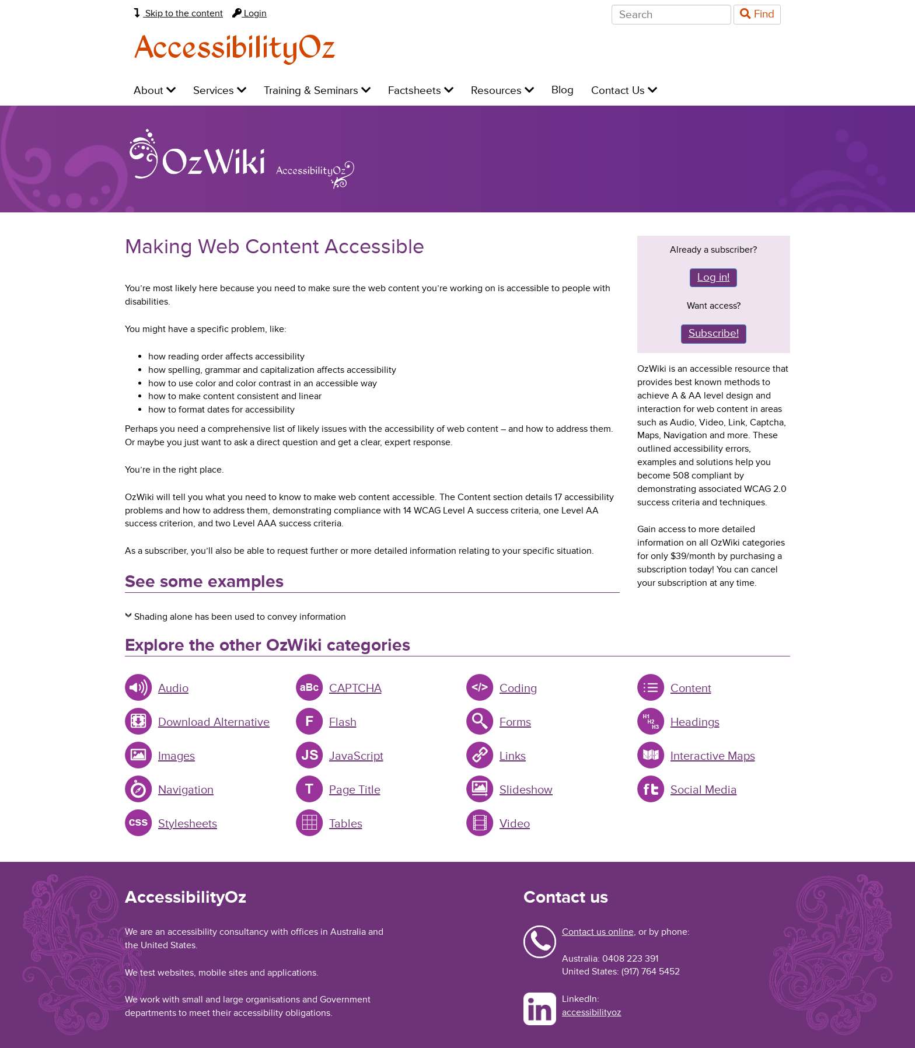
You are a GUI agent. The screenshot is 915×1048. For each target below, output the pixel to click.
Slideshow (526, 790)
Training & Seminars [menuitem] (317, 90)
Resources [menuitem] (502, 90)
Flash (343, 722)
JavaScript (356, 756)
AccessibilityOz (235, 49)
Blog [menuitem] (562, 90)
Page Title (354, 790)
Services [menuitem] (219, 90)
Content (690, 689)
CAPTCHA (355, 689)
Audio (173, 689)
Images (176, 756)
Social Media (703, 790)
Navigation (186, 790)
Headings (695, 722)
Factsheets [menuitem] (420, 90)
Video (515, 824)
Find (757, 14)
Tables (345, 824)
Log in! (713, 277)
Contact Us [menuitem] (624, 90)
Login (249, 13)
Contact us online (598, 932)
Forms (515, 722)
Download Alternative (214, 722)
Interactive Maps (712, 756)
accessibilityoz (591, 1012)
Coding (518, 689)
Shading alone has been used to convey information (240, 617)
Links (513, 756)
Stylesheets (187, 824)
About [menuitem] (155, 90)
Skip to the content (178, 13)
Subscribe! (714, 333)
